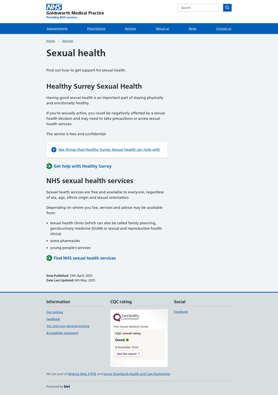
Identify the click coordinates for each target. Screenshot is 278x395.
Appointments (57, 29)
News (192, 29)
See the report (126, 353)
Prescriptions (96, 29)
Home (50, 41)
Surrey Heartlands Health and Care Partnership (136, 374)
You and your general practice (67, 326)
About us (162, 29)
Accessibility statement (62, 333)
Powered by (58, 386)
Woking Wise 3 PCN (82, 374)
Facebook (181, 312)
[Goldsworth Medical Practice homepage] (75, 11)
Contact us (223, 29)
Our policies (54, 312)
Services (130, 29)
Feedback (53, 319)
